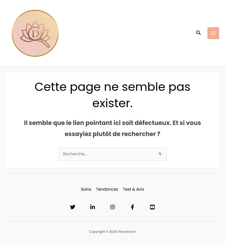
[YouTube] (152, 207)
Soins (86, 189)
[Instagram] (112, 207)
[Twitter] (72, 207)
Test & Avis (133, 189)
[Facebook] (132, 207)
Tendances (107, 189)
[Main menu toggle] (213, 33)
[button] (198, 33)
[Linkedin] (92, 207)
